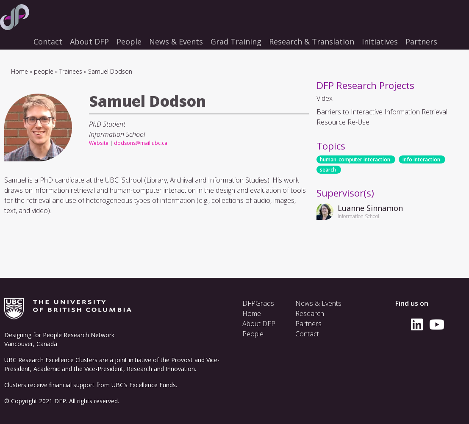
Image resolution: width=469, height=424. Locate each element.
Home (19, 71)
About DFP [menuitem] (89, 41)
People (253, 333)
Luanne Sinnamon (370, 208)
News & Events (318, 303)
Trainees (70, 71)
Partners (308, 323)
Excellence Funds (152, 385)
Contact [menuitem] (47, 41)
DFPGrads (258, 303)
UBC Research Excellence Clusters (50, 360)
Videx (324, 98)
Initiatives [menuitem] (380, 41)
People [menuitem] (129, 41)
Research (309, 313)
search (328, 169)
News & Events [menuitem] (176, 41)
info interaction (421, 159)
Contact (307, 333)
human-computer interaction (355, 159)
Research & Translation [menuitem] (311, 41)
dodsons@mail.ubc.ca (140, 143)
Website (98, 143)
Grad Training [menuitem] (236, 41)
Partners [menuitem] (421, 41)
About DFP (258, 323)
